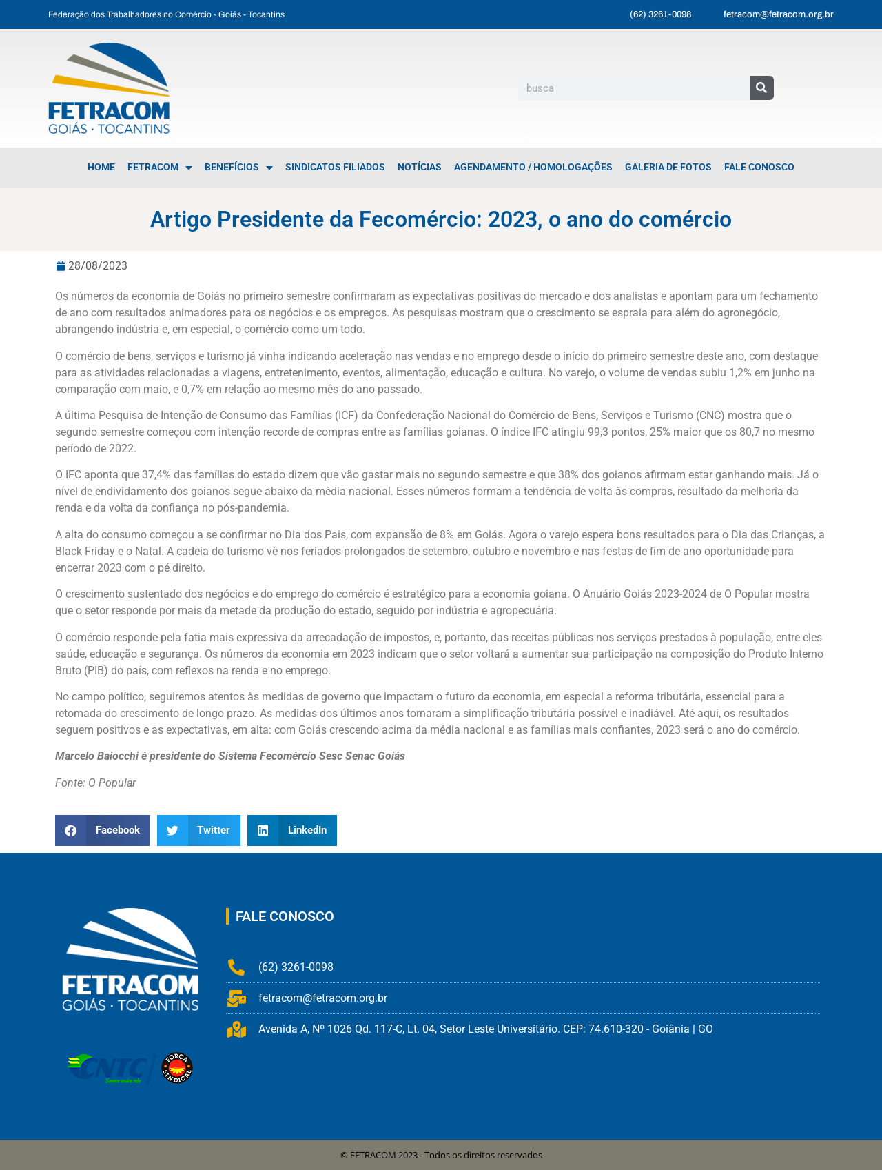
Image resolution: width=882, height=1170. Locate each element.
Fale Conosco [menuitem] (759, 167)
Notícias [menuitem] (420, 167)
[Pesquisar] (762, 88)
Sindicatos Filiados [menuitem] (335, 167)
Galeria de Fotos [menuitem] (668, 167)
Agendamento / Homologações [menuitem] (533, 167)
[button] (102, 830)
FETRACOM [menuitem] (159, 167)
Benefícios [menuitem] (239, 167)
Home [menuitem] (101, 167)
